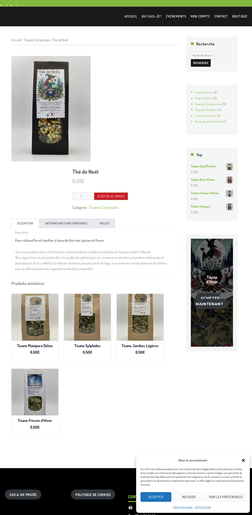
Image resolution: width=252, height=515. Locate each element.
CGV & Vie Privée (203, 507)
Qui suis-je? (152, 16)
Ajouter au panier (110, 196)
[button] (243, 460)
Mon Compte (200, 16)
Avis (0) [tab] (104, 223)
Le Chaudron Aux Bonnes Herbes (46, 12)
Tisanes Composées (37, 40)
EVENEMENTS (176, 16)
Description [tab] (25, 223)
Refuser (189, 497)
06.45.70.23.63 (145, 436)
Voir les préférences (226, 497)
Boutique (239, 16)
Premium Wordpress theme (117, 480)
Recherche (200, 63)
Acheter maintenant (209, 301)
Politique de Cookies (93, 415)
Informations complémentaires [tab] (66, 223)
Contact (221, 16)
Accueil (130, 16)
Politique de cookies (183, 507)
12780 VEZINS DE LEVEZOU (154, 428)
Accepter (155, 497)
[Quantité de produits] (82, 196)
